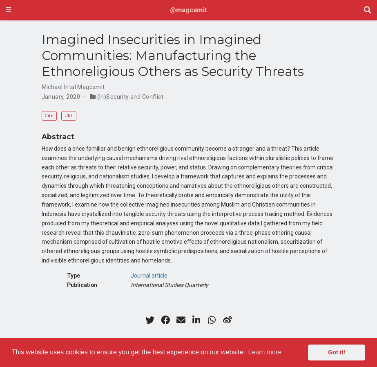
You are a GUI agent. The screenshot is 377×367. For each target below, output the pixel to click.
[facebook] (165, 320)
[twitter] (150, 320)
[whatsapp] (212, 320)
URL (69, 115)
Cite (49, 115)
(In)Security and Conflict (130, 96)
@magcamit (188, 10)
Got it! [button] (336, 352)
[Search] (367, 10)
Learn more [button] (264, 352)
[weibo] (227, 320)
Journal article (149, 275)
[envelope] (181, 320)
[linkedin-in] (196, 320)
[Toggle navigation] (8, 10)
